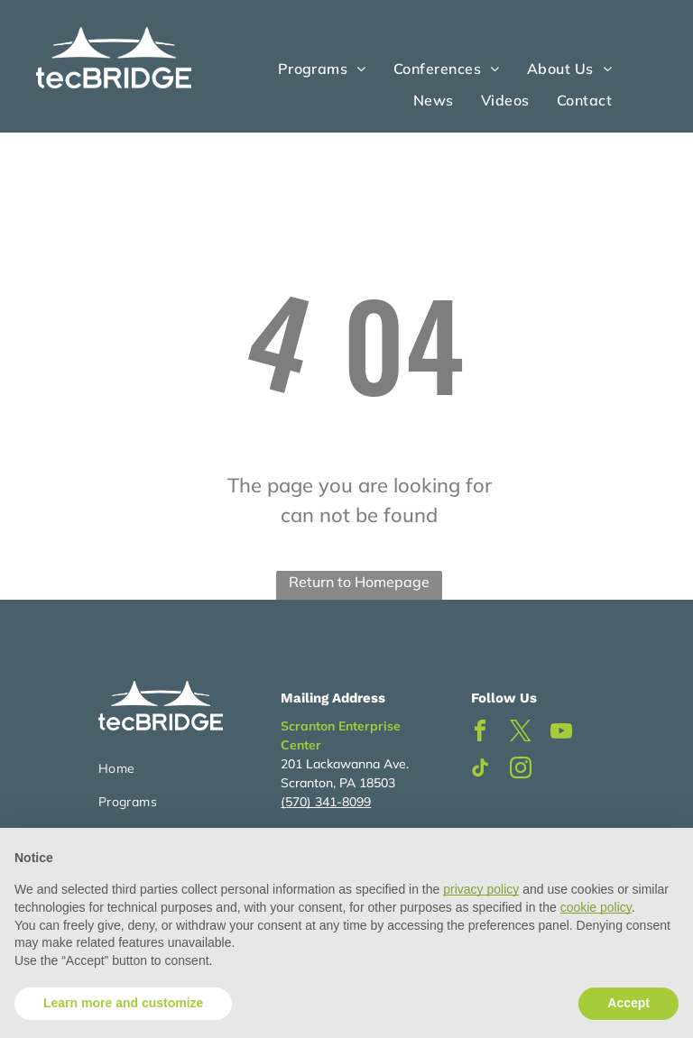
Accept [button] (628, 1003)
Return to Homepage (359, 582)
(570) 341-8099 (326, 802)
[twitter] (520, 733)
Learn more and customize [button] (123, 1003)
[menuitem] (322, 68)
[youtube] (561, 733)
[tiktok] (480, 770)
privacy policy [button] (481, 889)
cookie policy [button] (596, 907)
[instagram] (520, 770)
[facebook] (480, 733)
